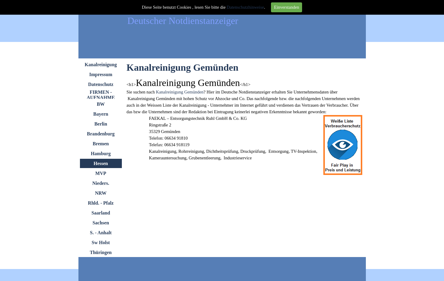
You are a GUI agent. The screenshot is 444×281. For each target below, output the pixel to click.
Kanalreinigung (101, 64)
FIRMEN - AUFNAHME (101, 95)
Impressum (100, 74)
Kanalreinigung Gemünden (180, 92)
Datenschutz (100, 84)
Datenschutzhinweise (245, 7)
